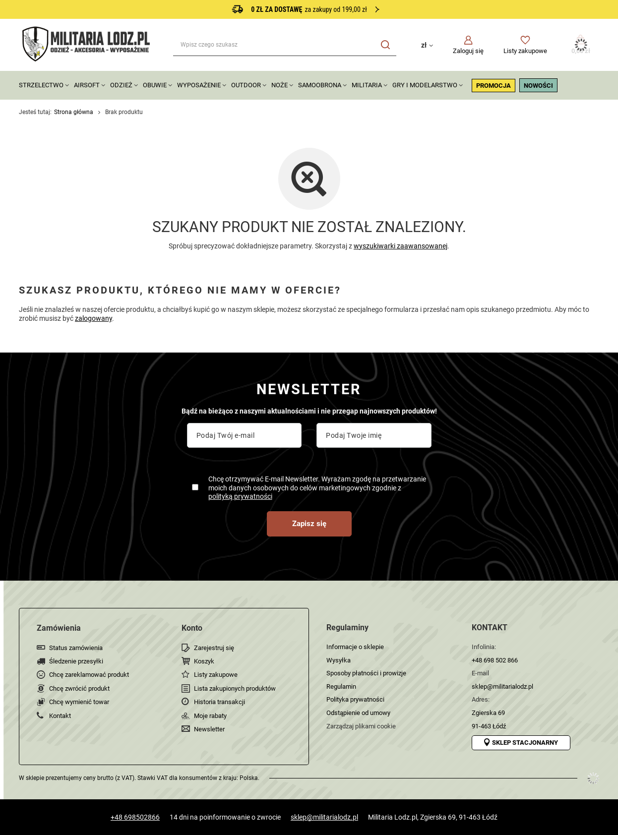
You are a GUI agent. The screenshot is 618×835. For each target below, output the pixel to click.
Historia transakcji (219, 702)
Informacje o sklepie (355, 647)
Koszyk (204, 661)
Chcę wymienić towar (79, 702)
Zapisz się (309, 523)
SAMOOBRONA (319, 85)
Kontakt (60, 715)
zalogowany (93, 318)
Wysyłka (338, 660)
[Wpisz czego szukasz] (284, 45)
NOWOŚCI (538, 86)
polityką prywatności (240, 496)
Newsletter (209, 729)
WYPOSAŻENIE (199, 85)
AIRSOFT (87, 85)
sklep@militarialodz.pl (324, 817)
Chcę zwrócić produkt (79, 688)
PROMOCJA (493, 85)
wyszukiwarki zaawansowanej (400, 246)
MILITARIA (367, 85)
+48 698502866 (135, 817)
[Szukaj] (385, 45)
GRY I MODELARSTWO (424, 85)
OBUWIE (155, 85)
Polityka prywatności (355, 699)
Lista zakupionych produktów (235, 688)
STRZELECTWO (41, 85)
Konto (192, 628)
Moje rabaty (210, 715)
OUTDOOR (246, 85)
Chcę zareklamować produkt (89, 674)
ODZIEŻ (121, 85)
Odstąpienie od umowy (358, 712)
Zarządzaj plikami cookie (361, 726)
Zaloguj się (468, 51)
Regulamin (341, 686)
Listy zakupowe (525, 51)
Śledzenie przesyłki (76, 661)
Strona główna (73, 112)
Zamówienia (59, 628)
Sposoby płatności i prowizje (366, 673)
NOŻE (279, 85)
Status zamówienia (76, 648)
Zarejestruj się (214, 648)
